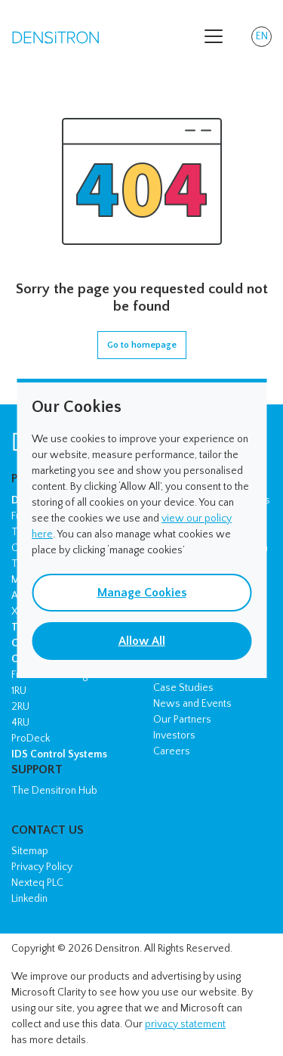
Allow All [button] (141, 641)
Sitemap (29, 851)
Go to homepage (142, 344)
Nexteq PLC (37, 883)
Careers (171, 751)
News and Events (192, 704)
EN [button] (264, 38)
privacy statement (185, 1024)
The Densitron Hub (54, 791)
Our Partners (182, 720)
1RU (18, 691)
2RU (20, 707)
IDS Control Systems (59, 754)
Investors (174, 735)
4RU (20, 723)
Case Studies (183, 688)
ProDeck (30, 738)
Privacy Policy (41, 867)
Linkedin (29, 899)
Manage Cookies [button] (141, 592)
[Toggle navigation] (213, 36)
